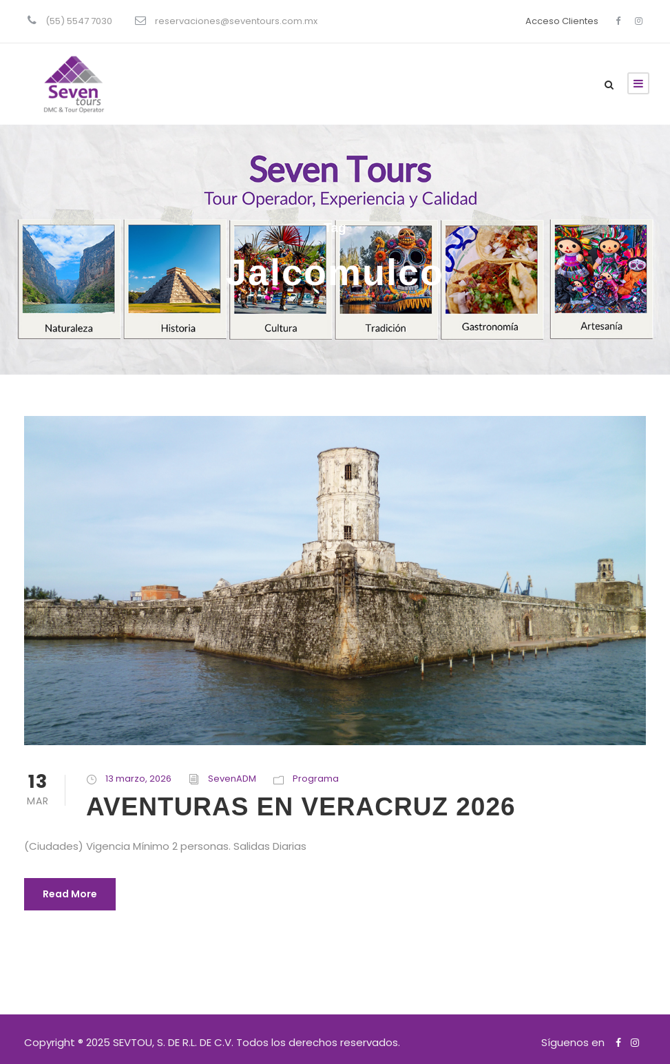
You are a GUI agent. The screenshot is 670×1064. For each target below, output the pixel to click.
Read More (70, 894)
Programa (316, 778)
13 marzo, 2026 (138, 778)
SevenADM (232, 778)
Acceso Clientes (561, 21)
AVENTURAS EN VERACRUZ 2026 (301, 807)
